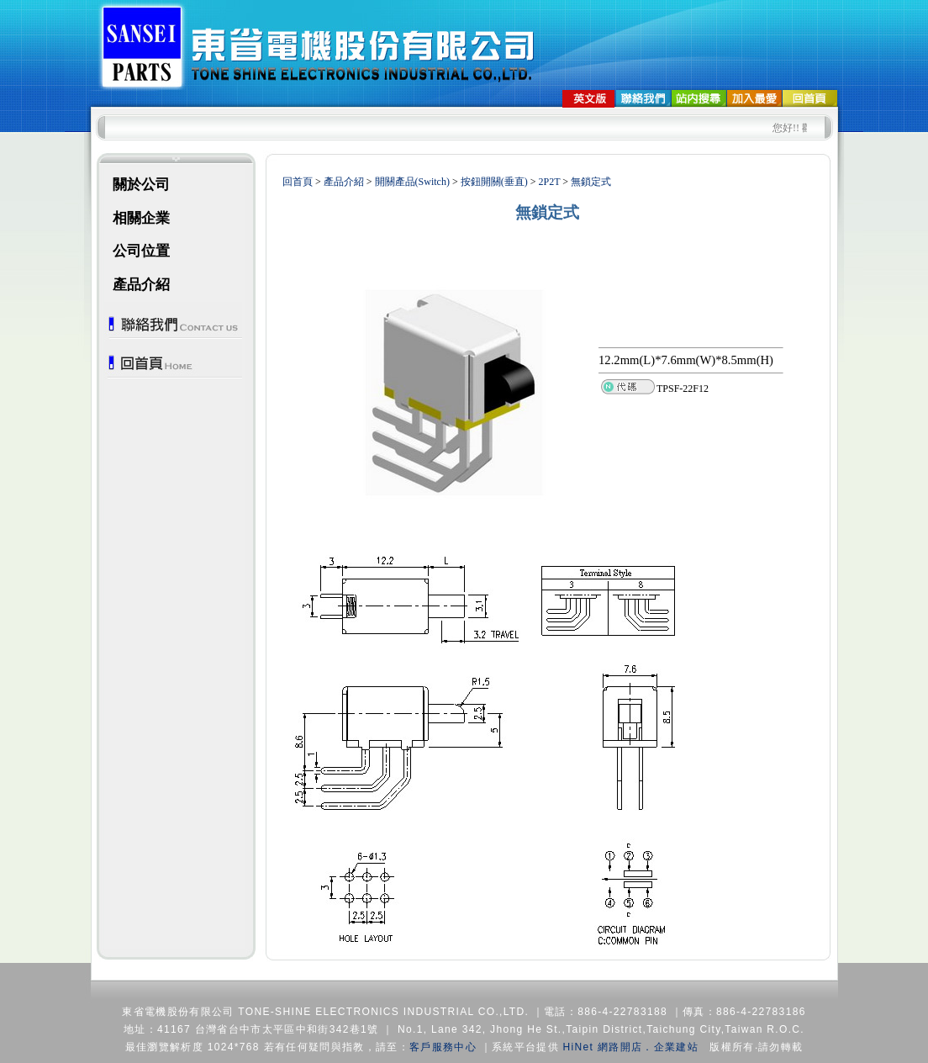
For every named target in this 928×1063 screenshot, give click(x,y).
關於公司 (141, 185)
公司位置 (141, 251)
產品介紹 (141, 285)
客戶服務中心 (443, 1047)
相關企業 (141, 218)
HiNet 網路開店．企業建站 (631, 1047)
